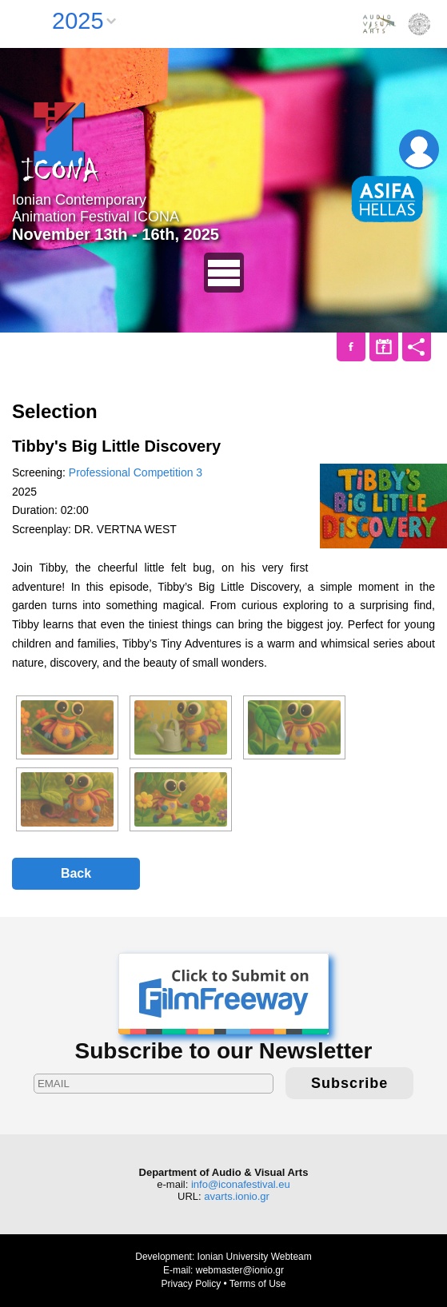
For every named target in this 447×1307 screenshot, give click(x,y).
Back (76, 873)
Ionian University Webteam (255, 1256)
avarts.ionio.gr (236, 1196)
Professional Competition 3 (135, 472)
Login (419, 149)
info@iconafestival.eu (240, 1184)
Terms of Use (257, 1283)
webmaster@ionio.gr (240, 1270)
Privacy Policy (191, 1283)
